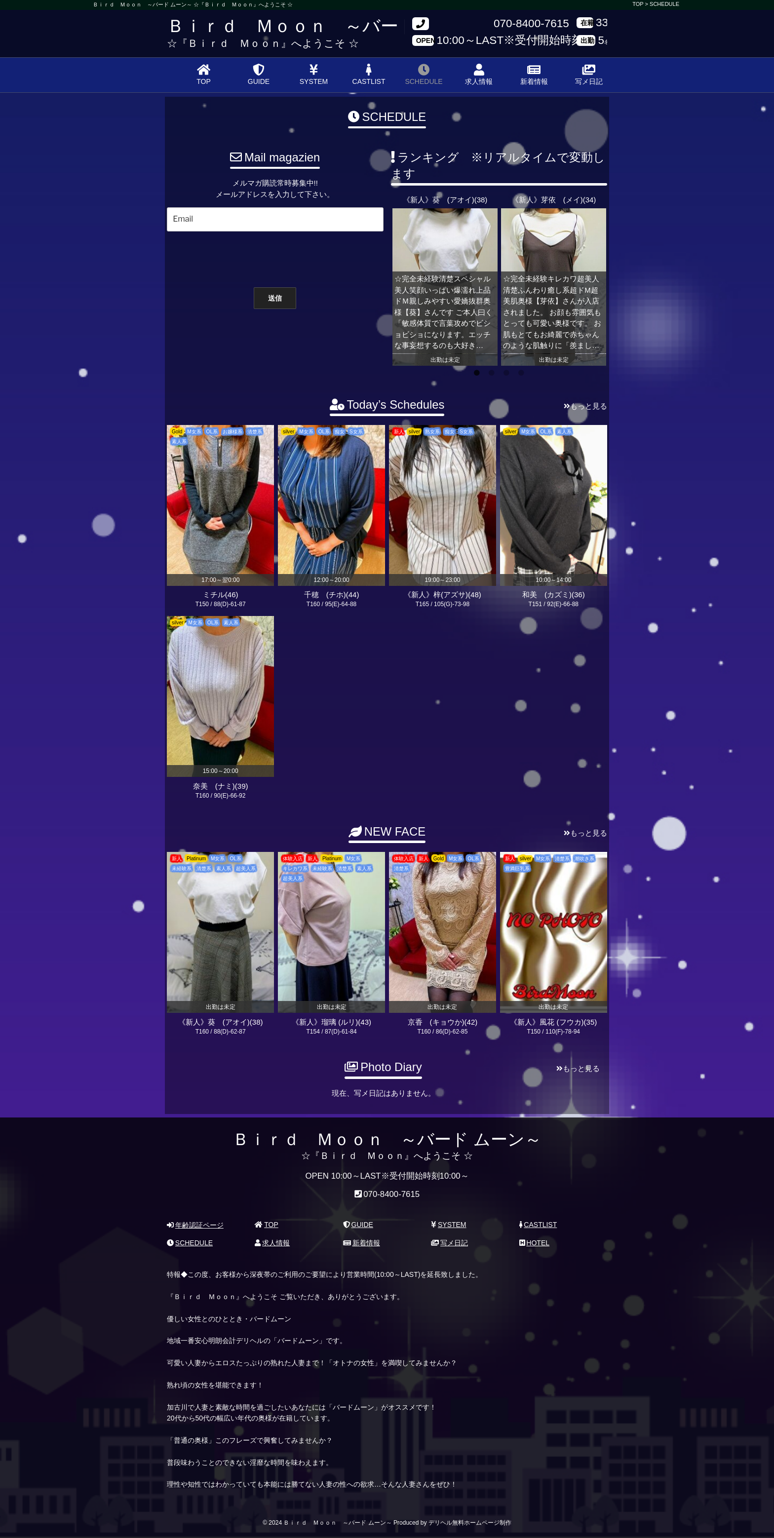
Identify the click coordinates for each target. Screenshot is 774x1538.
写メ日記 (589, 74)
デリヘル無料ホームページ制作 (469, 1522)
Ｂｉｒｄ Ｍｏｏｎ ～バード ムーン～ (330, 26)
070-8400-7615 (531, 24)
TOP (203, 74)
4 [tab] (521, 373)
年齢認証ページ (195, 1225)
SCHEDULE (664, 4)
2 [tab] (492, 373)
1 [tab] (477, 373)
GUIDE (259, 74)
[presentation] (270, 257)
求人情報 (479, 74)
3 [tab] (506, 373)
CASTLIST (369, 74)
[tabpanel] (445, 280)
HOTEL (534, 1243)
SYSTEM (314, 74)
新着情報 (534, 74)
